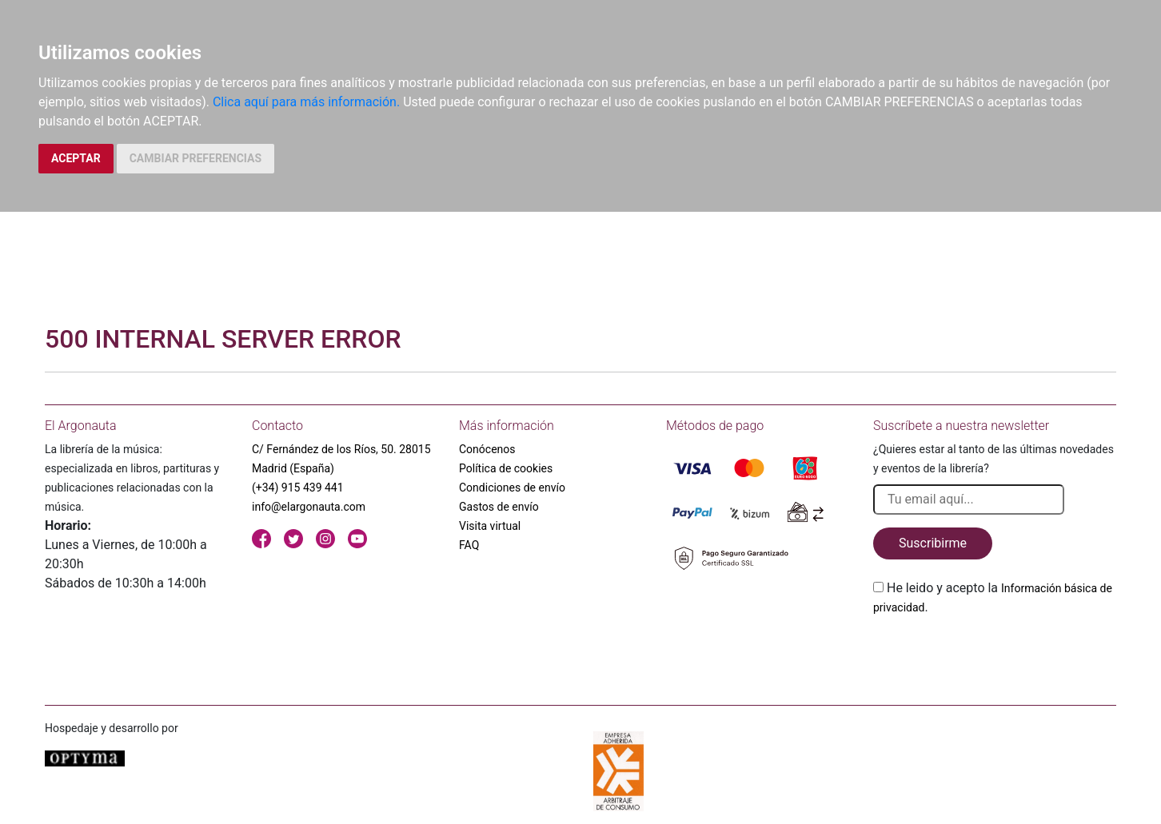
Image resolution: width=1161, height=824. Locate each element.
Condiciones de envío (512, 487)
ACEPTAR (76, 158)
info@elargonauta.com (308, 506)
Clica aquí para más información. (306, 101)
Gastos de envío (499, 506)
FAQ (469, 545)
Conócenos (487, 449)
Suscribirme (933, 543)
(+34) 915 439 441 (298, 487)
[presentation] (994, 654)
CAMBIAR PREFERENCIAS (195, 158)
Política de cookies (506, 468)
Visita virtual (490, 525)
